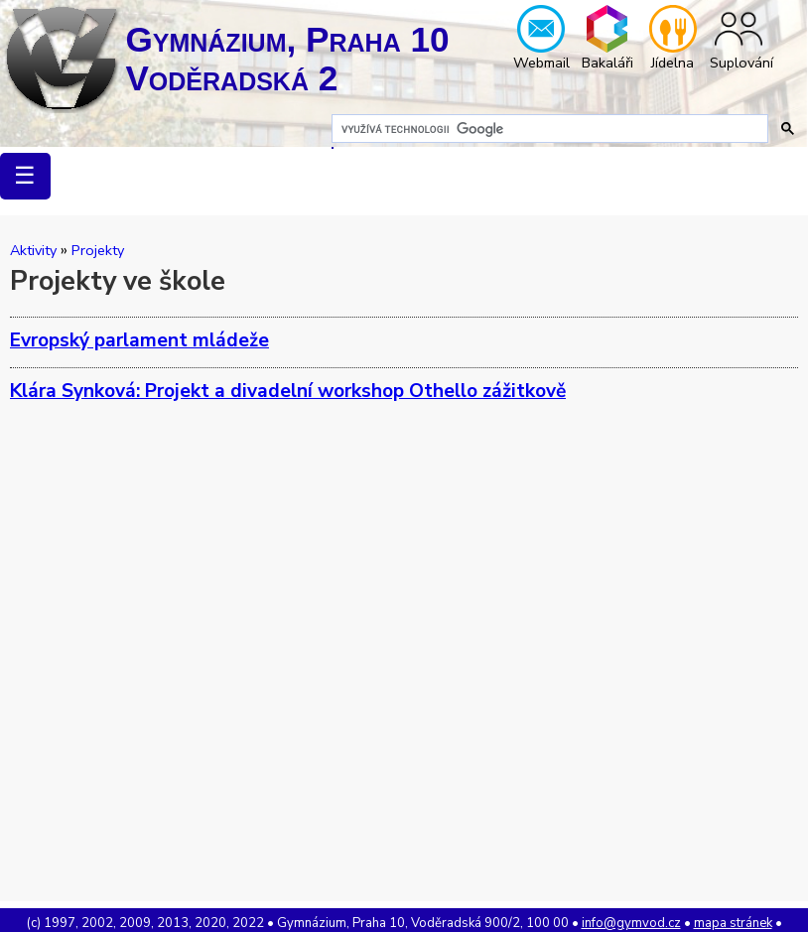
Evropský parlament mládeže (139, 340)
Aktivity (33, 250)
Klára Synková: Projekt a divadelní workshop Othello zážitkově (288, 391)
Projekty (97, 250)
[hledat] (547, 129)
